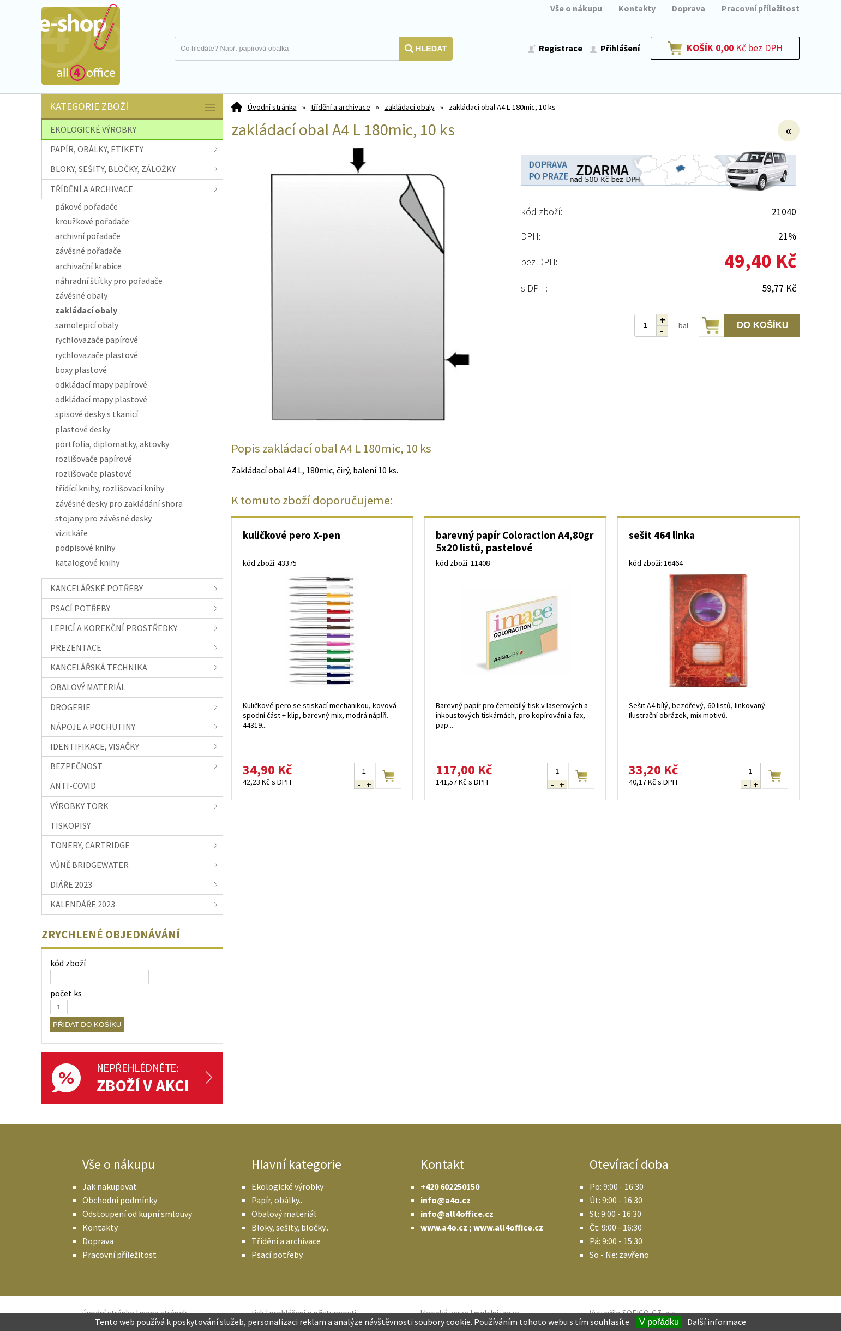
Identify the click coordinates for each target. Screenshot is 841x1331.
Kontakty (637, 8)
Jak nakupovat (109, 1186)
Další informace (716, 1321)
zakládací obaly (410, 107)
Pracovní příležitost (761, 8)
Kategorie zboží (134, 107)
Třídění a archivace (286, 1240)
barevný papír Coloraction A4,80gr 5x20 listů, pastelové (514, 541)
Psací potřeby (277, 1254)
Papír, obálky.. (276, 1200)
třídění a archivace (340, 107)
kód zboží (68, 963)
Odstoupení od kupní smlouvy (137, 1213)
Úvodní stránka (272, 107)
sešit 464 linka (662, 535)
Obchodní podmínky (119, 1200)
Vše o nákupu (576, 8)
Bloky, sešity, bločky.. (289, 1227)
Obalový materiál (283, 1213)
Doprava (688, 8)
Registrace (560, 48)
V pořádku (659, 1322)
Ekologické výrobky (287, 1186)
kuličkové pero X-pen (291, 535)
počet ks (66, 993)
